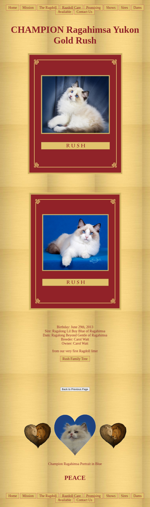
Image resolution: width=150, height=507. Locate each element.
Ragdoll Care (71, 8)
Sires (124, 8)
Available (64, 12)
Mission (28, 8)
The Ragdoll (48, 8)
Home (12, 8)
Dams (137, 8)
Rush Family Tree (75, 359)
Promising (93, 8)
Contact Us (84, 12)
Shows (110, 8)
